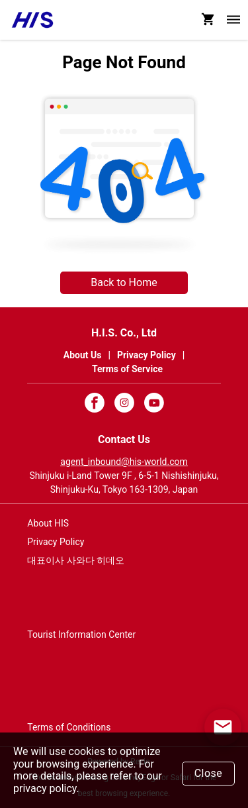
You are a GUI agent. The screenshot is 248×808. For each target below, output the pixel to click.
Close (208, 773)
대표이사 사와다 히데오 (75, 560)
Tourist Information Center (81, 634)
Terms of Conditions (68, 727)
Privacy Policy (55, 541)
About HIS (48, 523)
